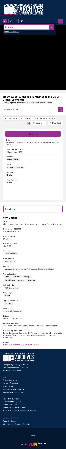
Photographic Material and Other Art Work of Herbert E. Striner (28, 103)
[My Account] (16, 21)
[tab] (33, 134)
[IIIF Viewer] (39, 123)
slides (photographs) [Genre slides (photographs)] (15, 167)
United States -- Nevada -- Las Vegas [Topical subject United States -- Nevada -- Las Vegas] (20, 280)
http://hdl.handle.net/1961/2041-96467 (21, 344)
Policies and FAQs (10, 405)
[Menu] (60, 21)
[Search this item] (30, 109)
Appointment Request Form (13, 389)
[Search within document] (60, 109)
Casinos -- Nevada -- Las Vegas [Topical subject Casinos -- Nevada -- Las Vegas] (18, 277)
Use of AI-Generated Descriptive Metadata (19, 411)
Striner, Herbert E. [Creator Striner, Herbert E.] (13, 160)
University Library (9, 421)
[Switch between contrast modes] (22, 21)
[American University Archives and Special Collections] (18, 357)
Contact (33, 435)
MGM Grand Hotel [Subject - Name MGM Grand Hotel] (11, 288)
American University (10, 418)
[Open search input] (5, 21)
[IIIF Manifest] (55, 123)
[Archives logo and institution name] (24, 9)
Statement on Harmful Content (15, 408)
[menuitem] (33, 435)
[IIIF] (28, 123)
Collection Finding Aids (12, 401)
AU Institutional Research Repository (17, 424)
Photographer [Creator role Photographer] (10, 261)
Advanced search (11, 32)
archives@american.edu (13, 392)
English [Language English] (10, 175)
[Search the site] (26, 27)
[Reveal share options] (11, 21)
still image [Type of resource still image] (9, 303)
